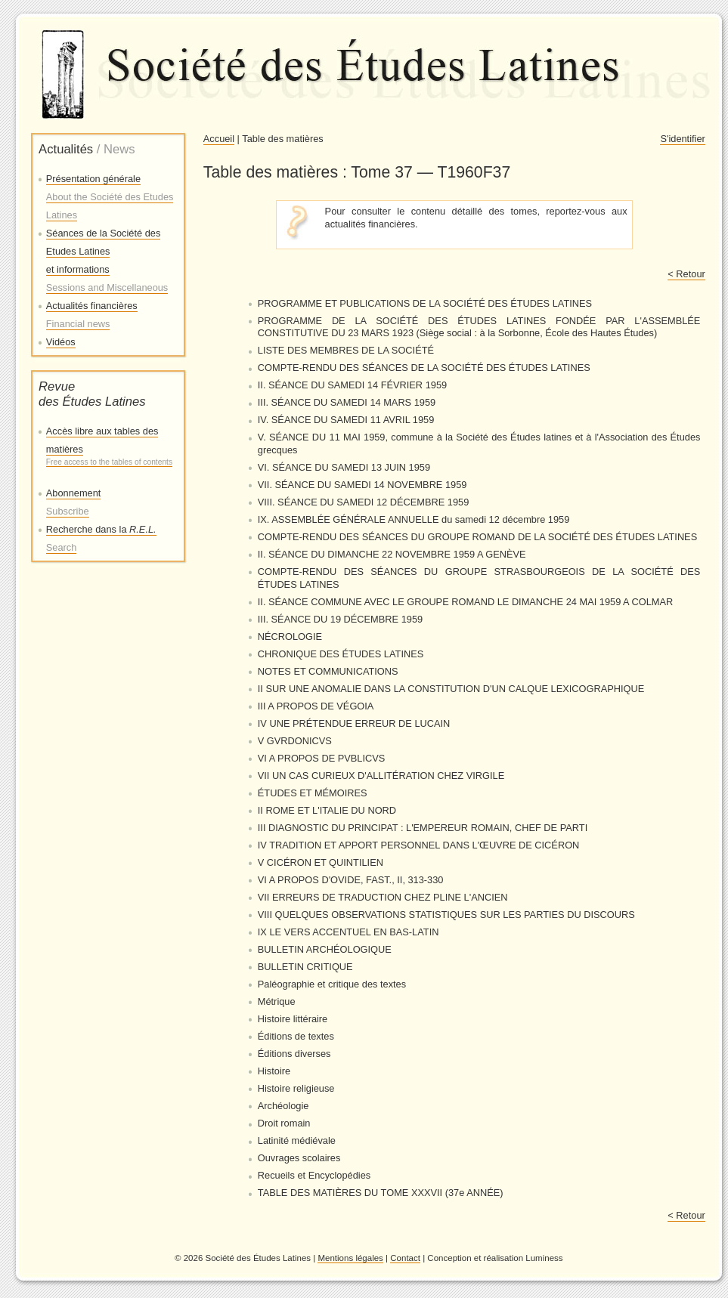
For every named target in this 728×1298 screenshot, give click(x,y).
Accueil (218, 138)
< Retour (686, 274)
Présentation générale (110, 197)
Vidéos (61, 342)
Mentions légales (350, 1257)
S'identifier (682, 138)
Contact (405, 1257)
